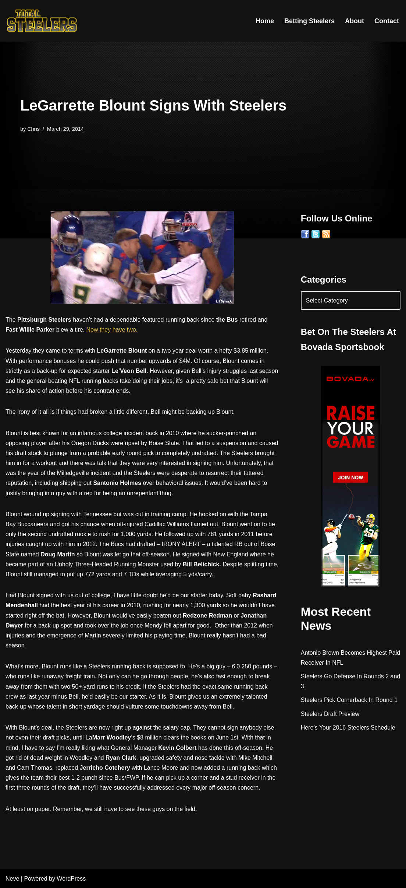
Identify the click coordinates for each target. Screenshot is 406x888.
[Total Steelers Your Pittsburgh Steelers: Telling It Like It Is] (42, 21)
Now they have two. (112, 329)
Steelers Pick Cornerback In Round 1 (349, 700)
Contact (386, 21)
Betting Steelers (309, 21)
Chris (33, 129)
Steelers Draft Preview (330, 714)
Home (265, 21)
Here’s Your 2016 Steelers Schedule (348, 727)
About (354, 21)
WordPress (71, 878)
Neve (12, 878)
